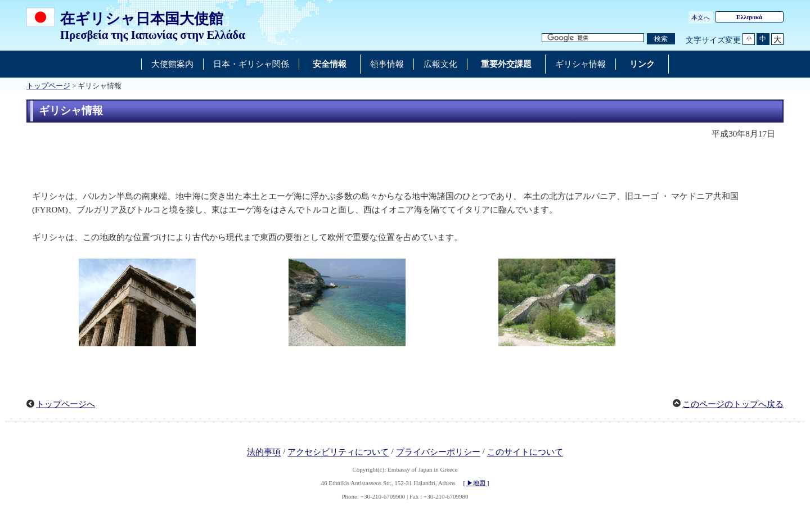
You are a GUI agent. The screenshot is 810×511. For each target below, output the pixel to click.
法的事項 (264, 452)
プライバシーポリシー (438, 452)
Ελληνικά (749, 16)
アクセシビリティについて (338, 452)
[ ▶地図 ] (476, 483)
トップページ (48, 86)
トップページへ (65, 404)
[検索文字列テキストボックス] (593, 38)
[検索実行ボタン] (661, 39)
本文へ (700, 17)
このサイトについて (525, 452)
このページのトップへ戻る (733, 404)
